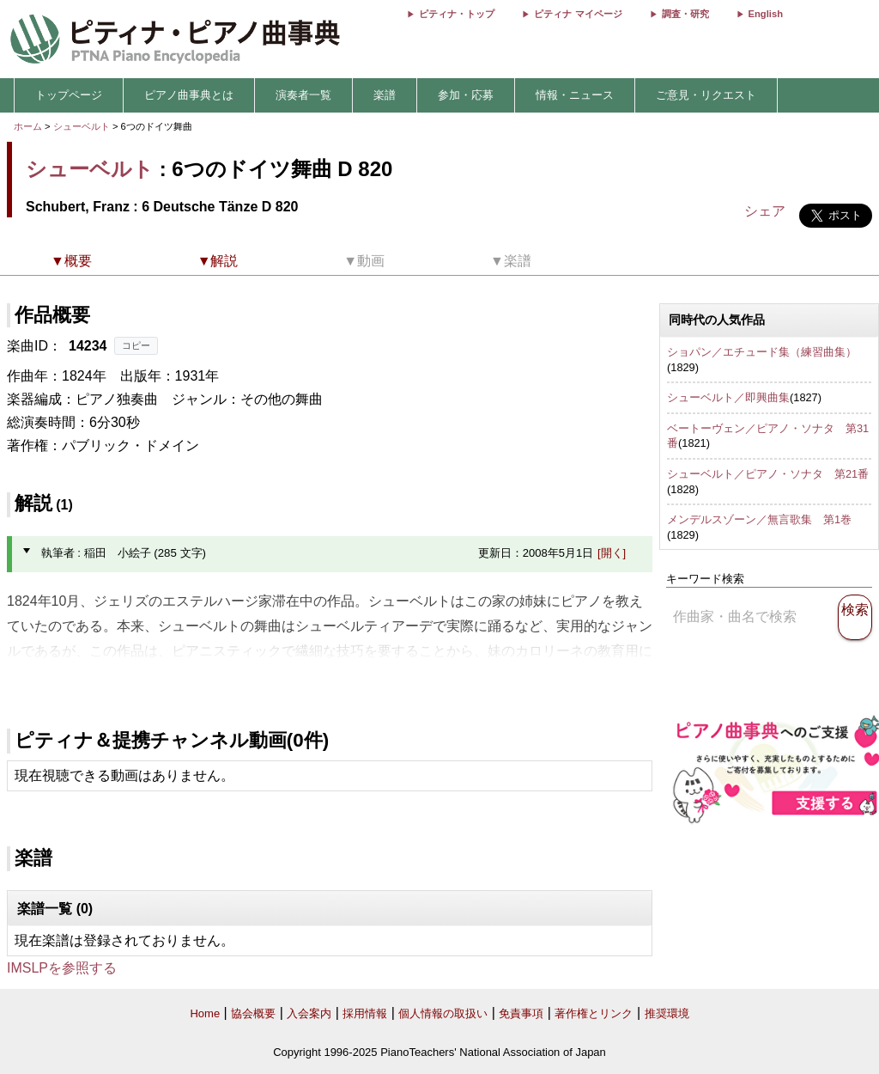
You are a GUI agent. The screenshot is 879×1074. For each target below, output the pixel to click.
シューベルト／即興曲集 (728, 397)
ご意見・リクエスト (706, 94)
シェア (764, 211)
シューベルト (81, 126)
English (766, 14)
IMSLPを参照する (62, 968)
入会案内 (309, 1013)
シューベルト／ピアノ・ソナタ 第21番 (768, 473)
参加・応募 (466, 94)
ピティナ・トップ (456, 14)
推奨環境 (667, 1013)
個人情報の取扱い (443, 1013)
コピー (136, 345)
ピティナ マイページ (577, 14)
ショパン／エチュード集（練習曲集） (762, 351)
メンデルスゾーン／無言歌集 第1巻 (759, 519)
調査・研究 (685, 14)
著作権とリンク (594, 1013)
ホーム (28, 126)
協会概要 (253, 1013)
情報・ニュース (575, 94)
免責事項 (521, 1013)
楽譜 (384, 94)
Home (205, 1013)
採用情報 (365, 1013)
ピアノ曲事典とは (188, 94)
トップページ (68, 94)
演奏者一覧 (303, 94)
